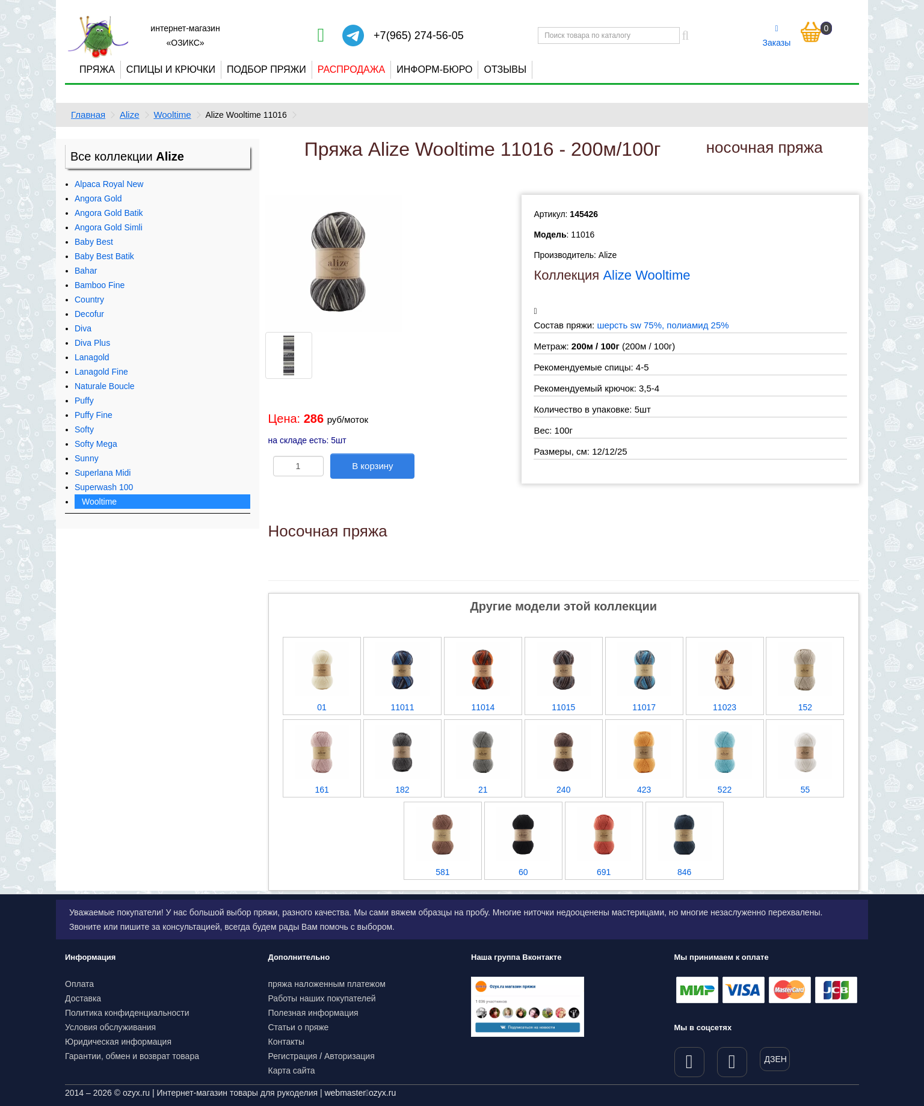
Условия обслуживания (110, 1027)
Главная (88, 114)
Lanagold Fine (101, 371)
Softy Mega (96, 444)
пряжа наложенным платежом (327, 984)
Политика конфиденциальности (127, 1013)
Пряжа (97, 69)
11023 (724, 707)
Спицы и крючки (170, 69)
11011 (402, 707)
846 (684, 872)
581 (442, 872)
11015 (563, 707)
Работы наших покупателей (322, 998)
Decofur (89, 314)
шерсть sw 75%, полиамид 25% (662, 325)
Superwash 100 (104, 487)
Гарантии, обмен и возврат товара (132, 1056)
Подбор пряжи (266, 69)
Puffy (84, 400)
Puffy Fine (93, 415)
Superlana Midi (103, 473)
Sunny (87, 458)
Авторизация (349, 1056)
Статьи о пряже (298, 1027)
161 (321, 789)
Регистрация (293, 1056)
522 (725, 789)
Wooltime (172, 114)
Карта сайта (291, 1070)
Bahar (86, 270)
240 (563, 789)
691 (604, 872)
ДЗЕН (776, 1059)
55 (805, 789)
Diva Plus (92, 343)
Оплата (79, 984)
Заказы (777, 36)
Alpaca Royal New (109, 184)
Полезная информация (313, 1013)
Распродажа (351, 69)
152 (805, 707)
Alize (130, 114)
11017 (644, 707)
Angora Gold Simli (109, 227)
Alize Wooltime (646, 275)
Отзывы (505, 69)
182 (402, 789)
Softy (84, 429)
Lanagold (92, 357)
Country (89, 299)
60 (523, 872)
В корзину (372, 466)
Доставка (83, 998)
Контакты (286, 1041)
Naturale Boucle (105, 386)
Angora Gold (98, 198)
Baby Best (94, 242)
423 (644, 789)
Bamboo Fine (100, 285)
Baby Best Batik (104, 256)
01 (322, 707)
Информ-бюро (434, 69)
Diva (83, 328)
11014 (482, 707)
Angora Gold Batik (109, 213)
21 (483, 789)
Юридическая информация (118, 1041)
